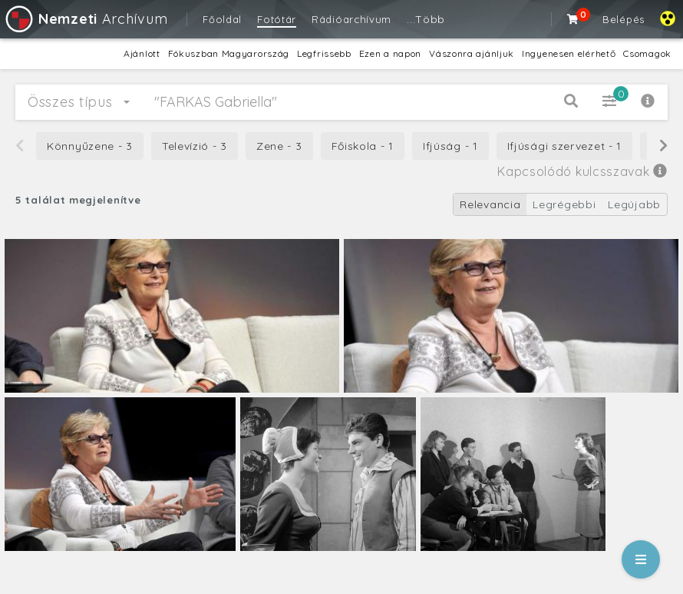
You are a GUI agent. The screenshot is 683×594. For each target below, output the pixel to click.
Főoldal (222, 19)
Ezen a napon (390, 53)
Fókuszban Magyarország (228, 53)
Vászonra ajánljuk (471, 53)
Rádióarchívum (351, 19)
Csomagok (647, 53)
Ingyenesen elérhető (568, 53)
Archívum (85, 19)
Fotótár (276, 19)
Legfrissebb (324, 53)
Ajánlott (142, 53)
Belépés (623, 19)
